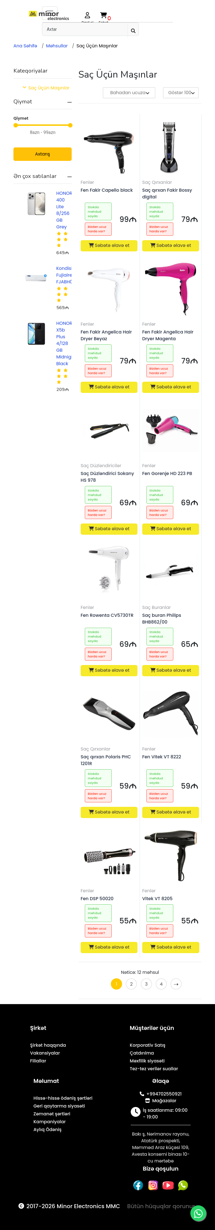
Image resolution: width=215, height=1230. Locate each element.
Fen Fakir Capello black (107, 190)
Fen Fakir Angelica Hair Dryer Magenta (167, 335)
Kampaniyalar (49, 1121)
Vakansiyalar (45, 1053)
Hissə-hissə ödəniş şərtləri (62, 1098)
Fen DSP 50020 (97, 898)
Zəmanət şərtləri (51, 1114)
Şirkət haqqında (48, 1045)
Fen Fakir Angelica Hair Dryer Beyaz (106, 335)
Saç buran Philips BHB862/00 (161, 618)
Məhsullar (56, 46)
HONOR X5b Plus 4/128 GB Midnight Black (66, 343)
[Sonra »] (176, 984)
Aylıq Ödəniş (47, 1129)
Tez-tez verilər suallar (154, 1068)
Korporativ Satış (147, 1045)
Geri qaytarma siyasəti (59, 1106)
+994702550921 (161, 1094)
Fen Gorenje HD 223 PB (167, 473)
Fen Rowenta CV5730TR (107, 615)
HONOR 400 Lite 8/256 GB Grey (64, 210)
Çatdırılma (142, 1053)
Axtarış (42, 154)
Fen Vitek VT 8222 (161, 757)
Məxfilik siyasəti (147, 1061)
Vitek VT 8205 (157, 898)
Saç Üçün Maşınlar (97, 46)
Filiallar (38, 1061)
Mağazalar (160, 1100)
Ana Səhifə (25, 46)
